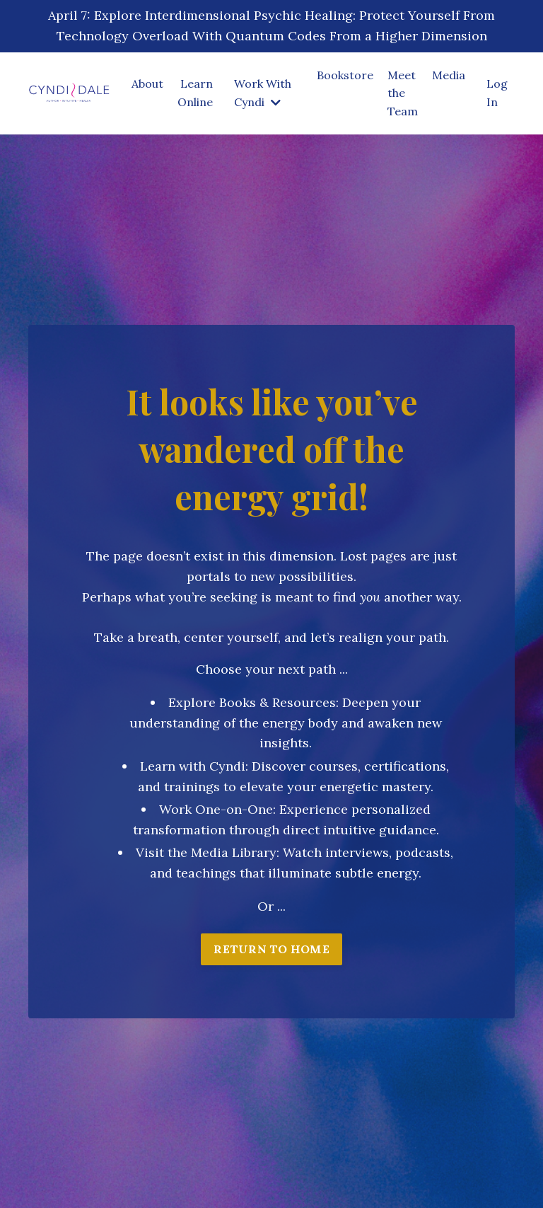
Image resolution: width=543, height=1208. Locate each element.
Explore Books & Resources (252, 702)
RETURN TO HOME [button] (271, 949)
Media (448, 75)
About (147, 83)
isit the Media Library (210, 852)
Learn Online (195, 92)
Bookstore (345, 75)
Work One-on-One (216, 809)
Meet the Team (402, 93)
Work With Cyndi (262, 92)
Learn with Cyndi (192, 766)
